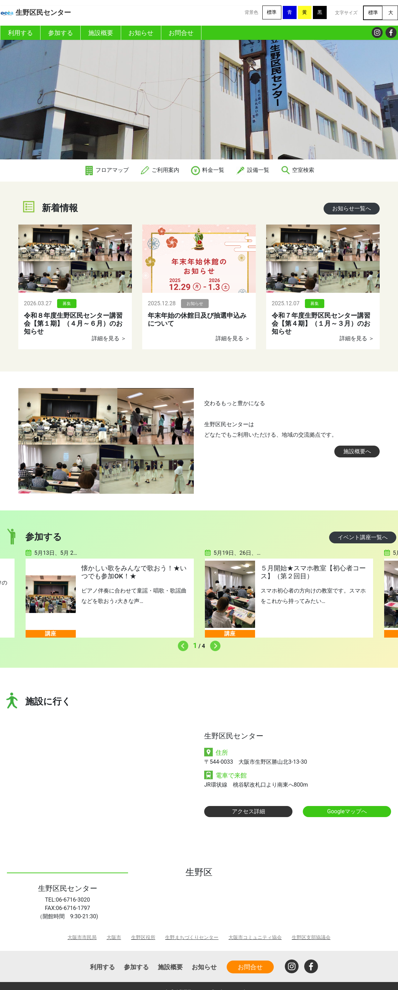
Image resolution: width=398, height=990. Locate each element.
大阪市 (114, 937)
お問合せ (250, 967)
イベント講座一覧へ (363, 537)
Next (213, 644)
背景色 (251, 12)
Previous (181, 644)
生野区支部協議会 (311, 937)
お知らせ (204, 967)
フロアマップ (106, 170)
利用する (102, 967)
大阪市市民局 (82, 937)
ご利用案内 (159, 170)
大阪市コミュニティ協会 (255, 937)
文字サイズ (346, 12)
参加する (136, 967)
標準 (272, 12)
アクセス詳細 (248, 811)
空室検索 (297, 170)
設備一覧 (252, 170)
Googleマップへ (347, 811)
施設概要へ (357, 451)
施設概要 (170, 967)
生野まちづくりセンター (191, 937)
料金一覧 (207, 170)
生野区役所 (143, 937)
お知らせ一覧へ (351, 208)
